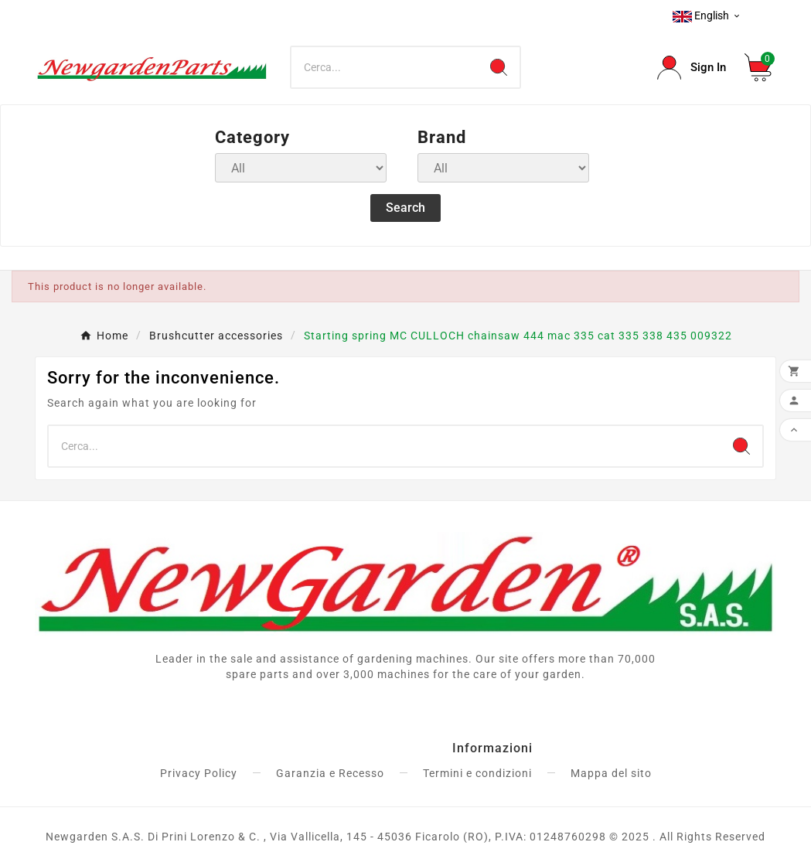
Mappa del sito (611, 773)
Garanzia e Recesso (330, 773)
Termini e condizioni (477, 773)
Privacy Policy (198, 773)
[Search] (385, 67)
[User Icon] (691, 68)
